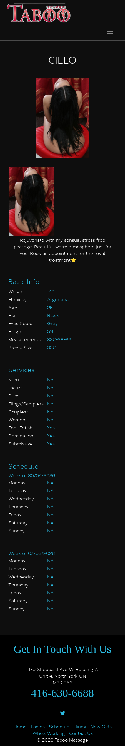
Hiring (80, 726)
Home (20, 726)
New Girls (101, 726)
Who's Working (48, 733)
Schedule (59, 726)
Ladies (38, 726)
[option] (31, 202)
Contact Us (81, 733)
